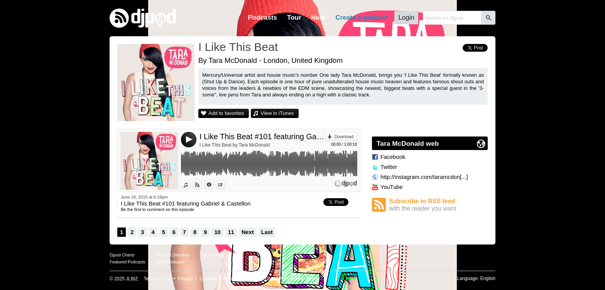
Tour (294, 17)
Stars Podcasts (170, 262)
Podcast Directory (172, 255)
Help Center (307, 279)
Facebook (392, 157)
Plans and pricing (241, 279)
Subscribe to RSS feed (438, 205)
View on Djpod (201, 184)
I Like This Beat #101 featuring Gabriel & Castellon (262, 136)
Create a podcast (361, 17)
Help (318, 17)
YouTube (391, 187)
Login (406, 17)
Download (344, 136)
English (487, 278)
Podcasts (262, 17)
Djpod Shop (213, 255)
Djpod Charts (122, 255)
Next (248, 232)
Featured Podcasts (127, 262)
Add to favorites (226, 113)
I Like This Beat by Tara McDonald (234, 145)
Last (267, 232)
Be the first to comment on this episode (157, 209)
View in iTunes (277, 113)
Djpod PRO (277, 279)
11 (231, 232)
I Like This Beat (238, 46)
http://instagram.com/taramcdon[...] (424, 177)
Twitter (388, 167)
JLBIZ (132, 279)
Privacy (185, 279)
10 (217, 232)
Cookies (207, 279)
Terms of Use (157, 279)
